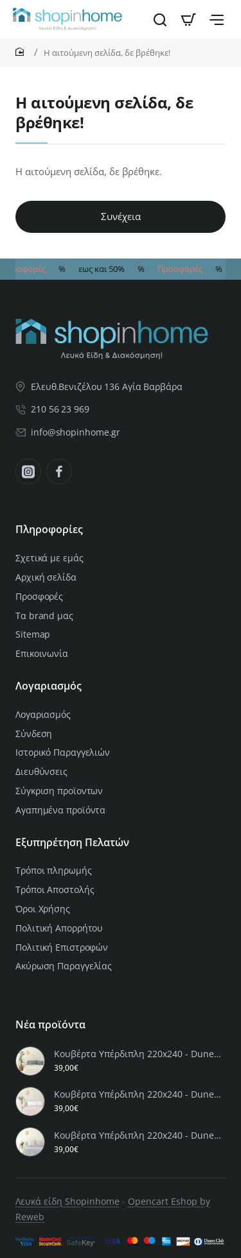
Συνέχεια (121, 216)
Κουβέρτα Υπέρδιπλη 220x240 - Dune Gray (138, 1135)
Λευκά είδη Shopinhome (67, 1201)
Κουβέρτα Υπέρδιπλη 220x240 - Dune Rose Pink (138, 1094)
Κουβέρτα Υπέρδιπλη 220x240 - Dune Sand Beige (138, 1054)
